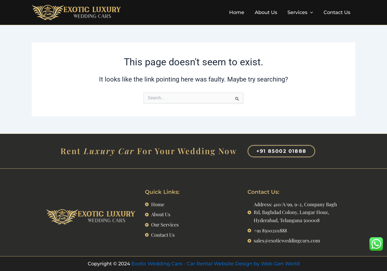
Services (301, 12)
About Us (267, 12)
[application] (311, 12)
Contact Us (337, 12)
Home (239, 12)
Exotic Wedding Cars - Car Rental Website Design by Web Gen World (215, 263)
